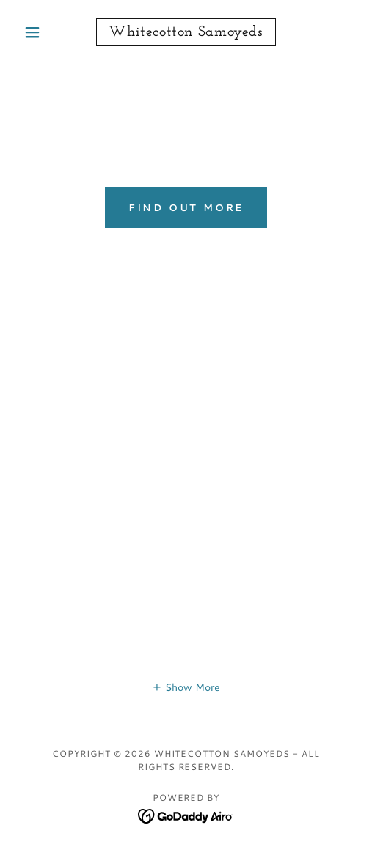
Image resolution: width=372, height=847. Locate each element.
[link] (186, 32)
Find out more (186, 207)
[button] (43, 32)
